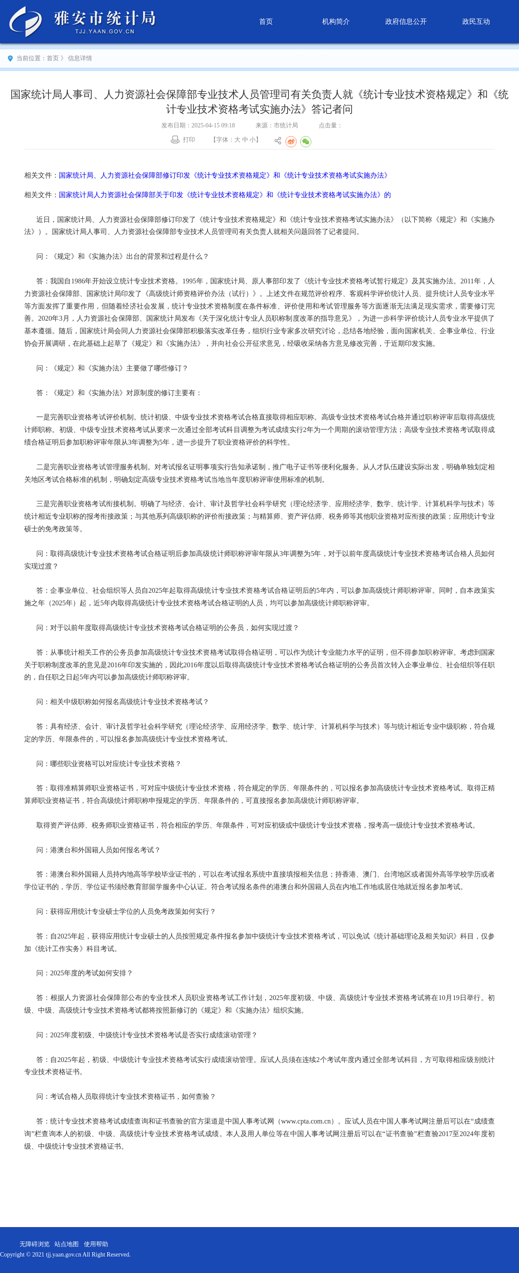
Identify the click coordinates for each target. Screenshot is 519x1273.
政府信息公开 (406, 21)
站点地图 (66, 1244)
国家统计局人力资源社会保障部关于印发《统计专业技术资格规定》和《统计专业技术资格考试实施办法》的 (225, 194)
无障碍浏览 (34, 1244)
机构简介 (336, 21)
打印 (189, 139)
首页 (266, 21)
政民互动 (476, 21)
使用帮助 (96, 1244)
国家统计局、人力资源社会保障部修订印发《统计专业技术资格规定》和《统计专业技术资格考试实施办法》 (225, 175)
